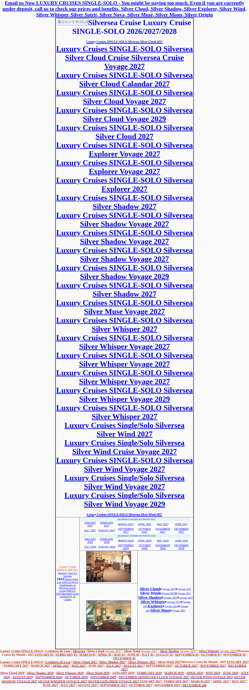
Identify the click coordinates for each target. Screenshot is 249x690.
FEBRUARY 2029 (107, 541)
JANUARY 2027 (90, 524)
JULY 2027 (90, 530)
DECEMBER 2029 (181, 547)
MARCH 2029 (126, 540)
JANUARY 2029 (90, 541)
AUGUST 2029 (106, 547)
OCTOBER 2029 (144, 547)
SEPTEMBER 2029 (126, 547)
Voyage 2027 (169, 589)
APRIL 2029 (144, 540)
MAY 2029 (163, 540)
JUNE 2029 (181, 540)
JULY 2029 (90, 547)
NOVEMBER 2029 (162, 547)
